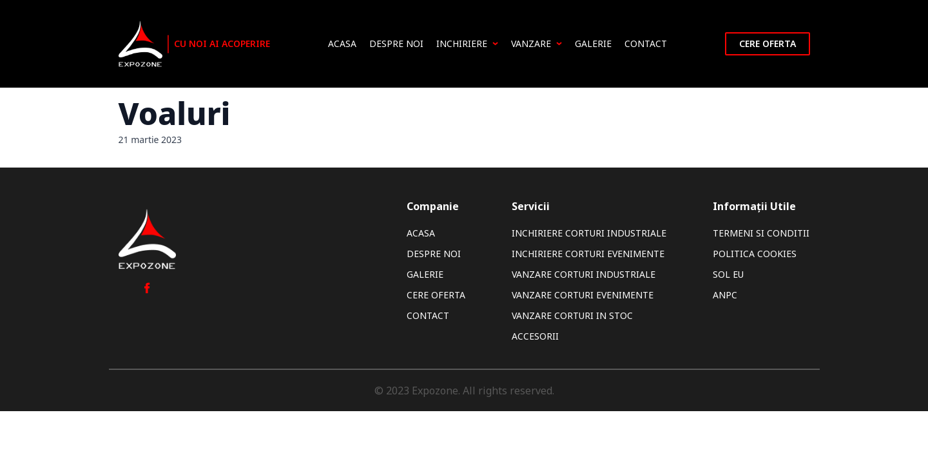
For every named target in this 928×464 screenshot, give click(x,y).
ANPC (725, 295)
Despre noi (396, 43)
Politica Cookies (755, 253)
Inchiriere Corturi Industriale (589, 233)
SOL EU (728, 274)
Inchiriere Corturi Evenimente (588, 253)
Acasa (342, 43)
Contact (645, 43)
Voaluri (175, 113)
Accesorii (535, 336)
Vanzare (536, 43)
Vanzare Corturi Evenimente (582, 295)
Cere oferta (767, 43)
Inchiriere (467, 43)
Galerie (593, 43)
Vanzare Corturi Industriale (583, 274)
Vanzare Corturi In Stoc (572, 315)
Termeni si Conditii (761, 233)
